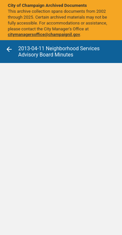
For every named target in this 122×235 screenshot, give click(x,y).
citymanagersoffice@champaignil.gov (44, 34)
